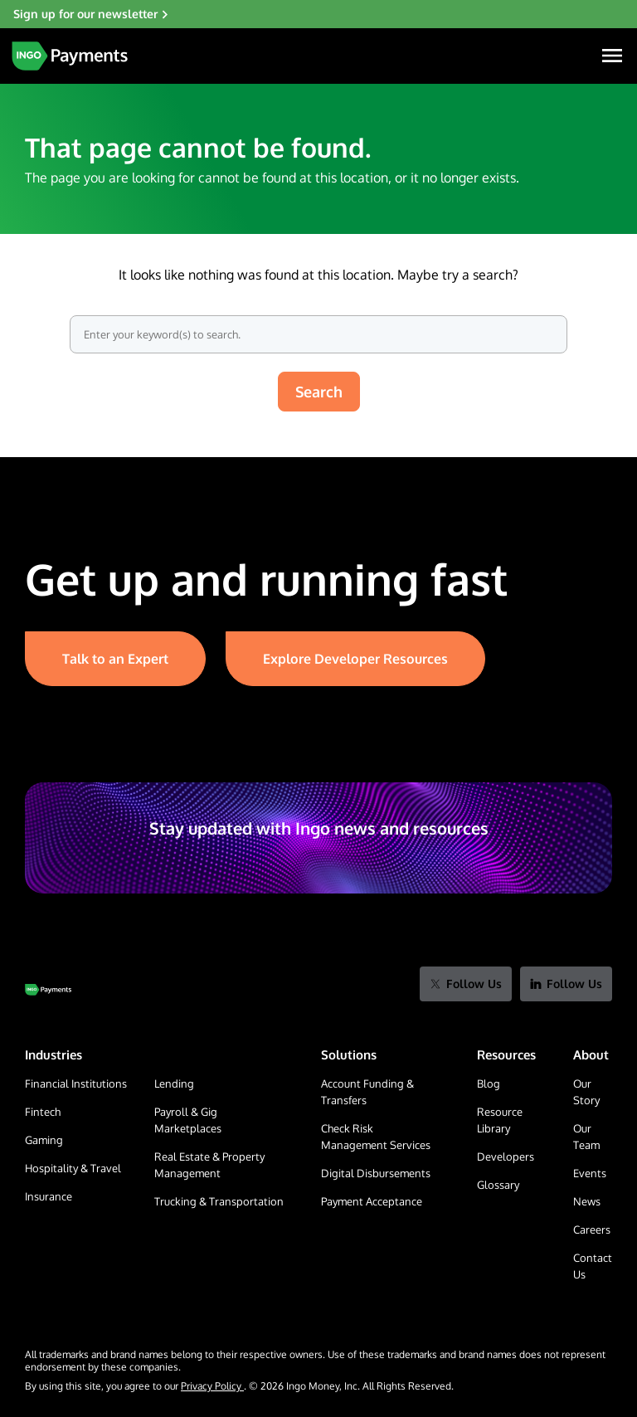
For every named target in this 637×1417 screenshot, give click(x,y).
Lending (174, 1083)
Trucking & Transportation (219, 1201)
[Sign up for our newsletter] (318, 14)
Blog (488, 1083)
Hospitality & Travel (73, 1168)
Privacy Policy (212, 1386)
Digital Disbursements (375, 1173)
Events (589, 1173)
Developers (505, 1156)
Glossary (498, 1184)
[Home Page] (70, 56)
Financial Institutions (76, 1083)
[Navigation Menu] (612, 55)
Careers (591, 1229)
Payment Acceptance (371, 1201)
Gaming (44, 1140)
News (587, 1201)
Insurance (48, 1196)
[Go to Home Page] (48, 990)
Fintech (43, 1111)
